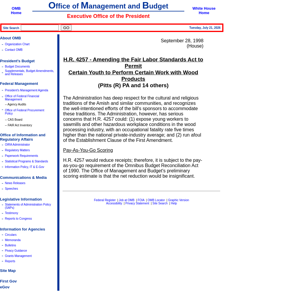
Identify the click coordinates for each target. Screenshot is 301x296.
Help (174, 203)
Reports (10, 261)
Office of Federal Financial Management (22, 98)
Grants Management (18, 256)
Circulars (10, 234)
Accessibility (114, 203)
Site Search (160, 203)
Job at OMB (127, 200)
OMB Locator (156, 200)
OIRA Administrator (17, 144)
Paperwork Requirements (21, 155)
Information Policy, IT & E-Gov (24, 167)
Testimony (11, 213)
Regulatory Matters (17, 150)
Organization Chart (17, 44)
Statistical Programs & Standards (26, 161)
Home (16, 13)
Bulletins (10, 245)
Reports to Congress (18, 218)
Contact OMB (14, 49)
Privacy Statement (137, 203)
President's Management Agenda (26, 90)
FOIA (141, 200)
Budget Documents (17, 66)
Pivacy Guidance (16, 250)
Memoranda (13, 240)
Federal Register (105, 200)
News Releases (15, 183)
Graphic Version (178, 200)
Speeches (11, 188)
